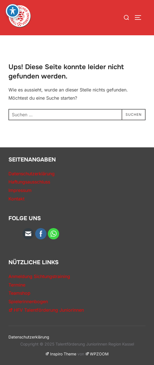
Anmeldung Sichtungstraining (39, 276)
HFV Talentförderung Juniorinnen (46, 310)
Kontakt (16, 199)
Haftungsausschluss (29, 182)
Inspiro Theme (60, 353)
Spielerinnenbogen (28, 301)
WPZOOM (97, 353)
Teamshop (19, 293)
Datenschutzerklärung (31, 173)
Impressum (20, 190)
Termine (16, 285)
